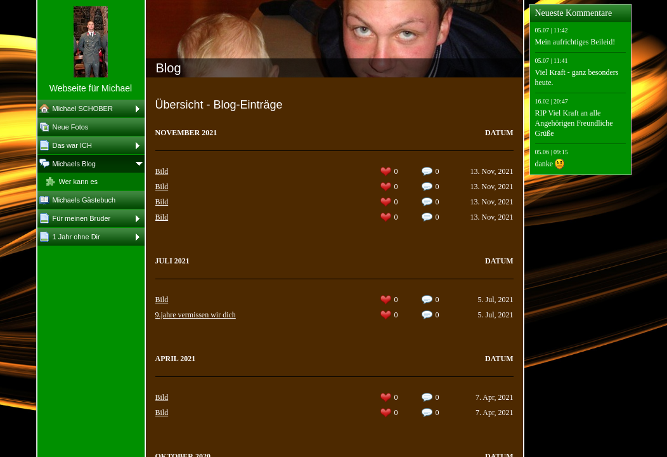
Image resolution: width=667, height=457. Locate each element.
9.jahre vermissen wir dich (195, 314)
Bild (162, 171)
